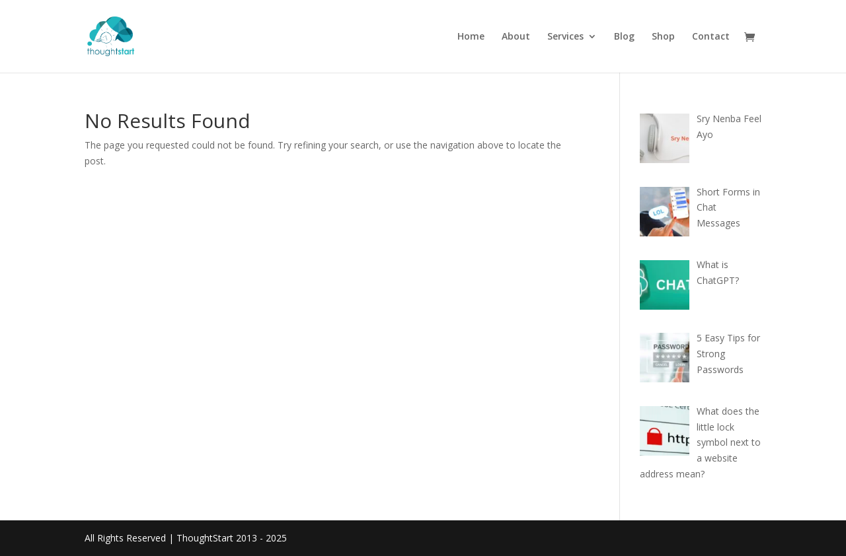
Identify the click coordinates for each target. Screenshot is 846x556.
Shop (663, 37)
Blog (624, 37)
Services (565, 37)
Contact (711, 37)
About (516, 37)
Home (470, 37)
